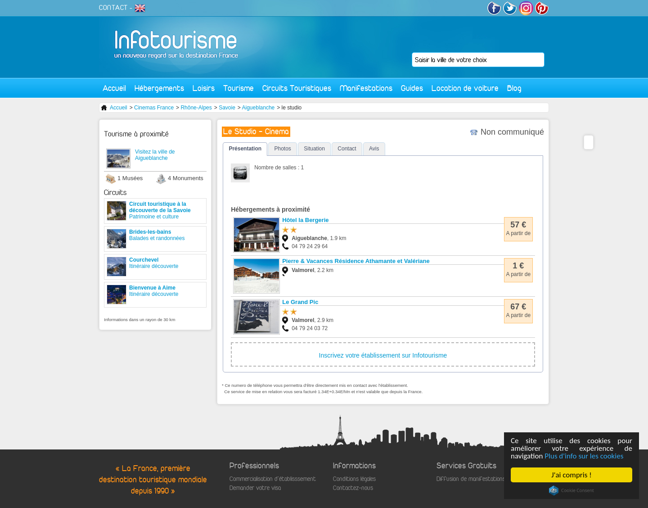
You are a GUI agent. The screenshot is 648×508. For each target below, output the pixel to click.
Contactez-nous (353, 488)
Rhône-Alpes (196, 107)
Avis (374, 148)
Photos (282, 148)
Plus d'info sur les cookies (584, 456)
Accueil (114, 88)
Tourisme (238, 88)
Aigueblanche (258, 107)
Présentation (245, 148)
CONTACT (113, 8)
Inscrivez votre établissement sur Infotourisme (383, 355)
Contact (347, 148)
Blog (514, 88)
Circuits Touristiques (296, 88)
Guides (412, 88)
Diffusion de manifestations (470, 479)
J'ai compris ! (572, 475)
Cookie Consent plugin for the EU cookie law (571, 490)
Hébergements (159, 88)
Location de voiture (465, 88)
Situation (314, 148)
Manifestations (366, 88)
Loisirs (204, 88)
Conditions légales (354, 479)
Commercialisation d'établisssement (273, 479)
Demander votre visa (255, 488)
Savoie (227, 107)
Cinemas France (154, 107)
